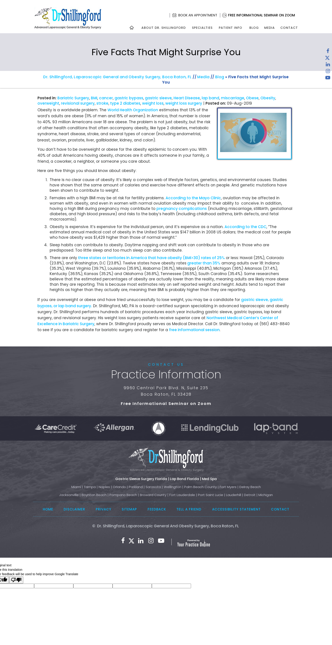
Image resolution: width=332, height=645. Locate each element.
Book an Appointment (197, 15)
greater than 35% (203, 263)
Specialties (202, 27)
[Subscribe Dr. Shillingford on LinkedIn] (327, 65)
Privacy (103, 509)
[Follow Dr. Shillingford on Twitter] (327, 58)
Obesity (267, 98)
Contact (289, 27)
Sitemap (129, 509)
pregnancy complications (181, 208)
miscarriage (232, 98)
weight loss (153, 103)
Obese (252, 98)
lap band (210, 98)
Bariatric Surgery (73, 98)
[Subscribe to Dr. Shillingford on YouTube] (327, 78)
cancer (106, 98)
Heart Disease (187, 98)
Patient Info (230, 27)
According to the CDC (245, 226)
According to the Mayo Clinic (193, 198)
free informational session (194, 329)
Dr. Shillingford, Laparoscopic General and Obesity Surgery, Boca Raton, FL (117, 77)
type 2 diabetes (125, 103)
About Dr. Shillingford (163, 27)
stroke (102, 103)
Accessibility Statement (236, 509)
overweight (48, 103)
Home (48, 509)
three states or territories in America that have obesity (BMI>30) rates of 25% (151, 257)
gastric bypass (129, 98)
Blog (254, 27)
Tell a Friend (188, 509)
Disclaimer (74, 509)
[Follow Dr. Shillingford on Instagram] (327, 72)
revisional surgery (78, 103)
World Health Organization (132, 110)
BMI (94, 98)
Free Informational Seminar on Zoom (261, 15)
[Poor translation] (16, 580)
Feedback (157, 509)
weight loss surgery (183, 103)
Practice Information (166, 374)
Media (269, 27)
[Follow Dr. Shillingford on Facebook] (327, 52)
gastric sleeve (158, 98)
